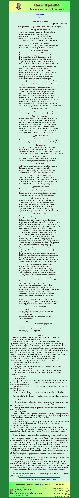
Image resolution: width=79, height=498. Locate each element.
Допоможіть (39, 485)
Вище (40, 479)
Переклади (39, 15)
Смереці (26, 495)
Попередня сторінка (30, 479)
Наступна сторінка (49, 479)
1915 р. (40, 18)
